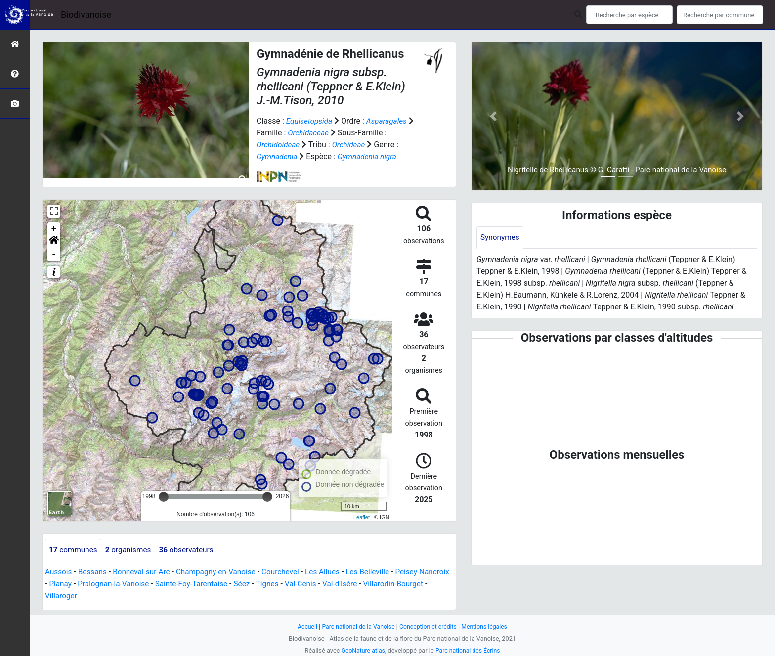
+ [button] (54, 229)
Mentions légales (488, 626)
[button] (53, 241)
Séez (283, 584)
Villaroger (95, 596)
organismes (131, 550)
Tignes (309, 584)
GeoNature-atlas (362, 650)
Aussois (59, 572)
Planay (94, 584)
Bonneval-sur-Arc (145, 572)
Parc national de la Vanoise (356, 626)
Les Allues (334, 572)
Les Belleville (380, 572)
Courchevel (289, 572)
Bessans (94, 572)
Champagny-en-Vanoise (222, 572)
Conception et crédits (429, 626)
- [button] (54, 255)
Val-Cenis (344, 584)
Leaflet (361, 517)
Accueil (303, 626)
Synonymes (500, 237)
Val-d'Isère (385, 584)
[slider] (164, 497)
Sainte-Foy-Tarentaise (230, 584)
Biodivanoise (86, 14)
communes (74, 550)
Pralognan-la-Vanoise (149, 584)
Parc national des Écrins (469, 650)
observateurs (191, 550)
